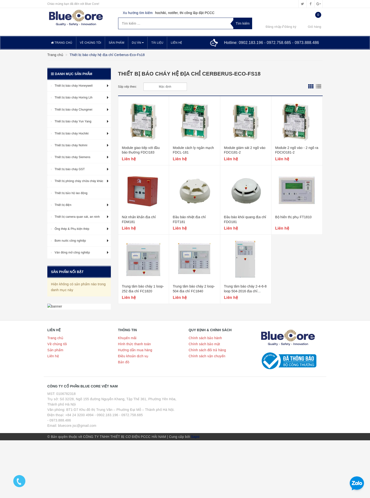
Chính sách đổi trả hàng (207, 408)
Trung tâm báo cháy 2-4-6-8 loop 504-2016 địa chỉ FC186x (245, 291)
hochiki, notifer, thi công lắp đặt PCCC (184, 13)
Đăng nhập (274, 26)
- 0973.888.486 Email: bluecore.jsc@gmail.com (71, 480)
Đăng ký (290, 26)
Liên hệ (176, 42)
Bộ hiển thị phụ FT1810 (293, 217)
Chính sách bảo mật (204, 402)
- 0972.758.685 (131, 473)
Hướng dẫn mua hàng (135, 408)
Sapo (195, 494)
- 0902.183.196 (106, 473)
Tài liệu (157, 42)
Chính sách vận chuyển (207, 414)
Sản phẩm (116, 42)
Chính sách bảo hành (205, 396)
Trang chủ (61, 42)
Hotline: (271, 43)
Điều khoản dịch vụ (133, 414)
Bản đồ (123, 420)
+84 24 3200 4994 (79, 473)
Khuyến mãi (127, 396)
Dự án (138, 42)
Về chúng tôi (90, 42)
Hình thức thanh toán (134, 402)
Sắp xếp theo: (127, 86)
